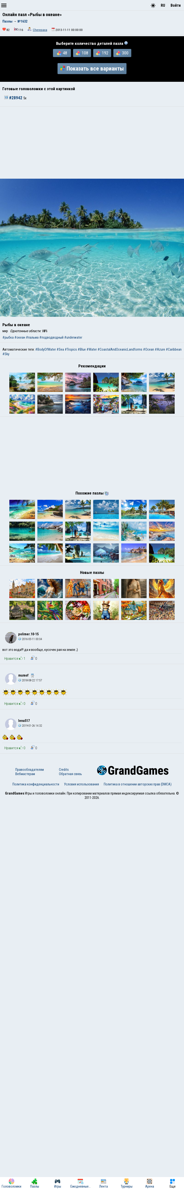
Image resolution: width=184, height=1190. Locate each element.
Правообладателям (29, 1157)
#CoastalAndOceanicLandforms (120, 349)
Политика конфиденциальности (35, 1172)
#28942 (13, 97)
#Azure (160, 349)
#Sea (60, 349)
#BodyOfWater (45, 349)
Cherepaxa (40, 30)
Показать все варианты (92, 68)
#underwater (73, 337)
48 (62, 53)
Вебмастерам (25, 1162)
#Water (91, 349)
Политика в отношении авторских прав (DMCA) (138, 1172)
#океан (19, 337)
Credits (64, 1157)
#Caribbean (174, 349)
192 (102, 53)
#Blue (82, 349)
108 (82, 53)
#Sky (5, 354)
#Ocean (148, 349)
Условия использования (81, 1172)
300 (122, 53)
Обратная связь (70, 1162)
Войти (176, 5)
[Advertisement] (92, 142)
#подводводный (51, 337)
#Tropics (71, 349)
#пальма (32, 337)
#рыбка (8, 337)
